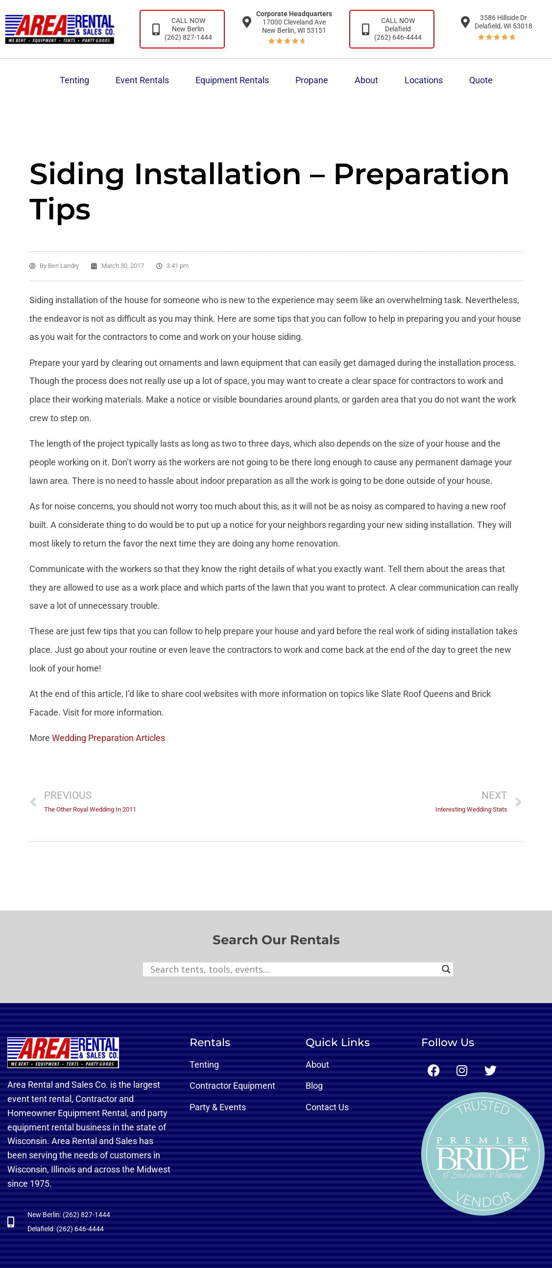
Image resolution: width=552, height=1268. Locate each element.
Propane (311, 80)
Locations (424, 80)
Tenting (74, 80)
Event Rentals (142, 80)
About (366, 80)
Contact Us (327, 1107)
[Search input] (293, 969)
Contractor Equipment (232, 1085)
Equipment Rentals (232, 80)
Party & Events (218, 1107)
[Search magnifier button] (446, 969)
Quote (481, 80)
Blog (314, 1085)
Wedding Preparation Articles (108, 738)
